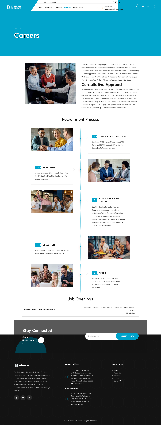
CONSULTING (145, 6)
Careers (67, 8)
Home (39, 8)
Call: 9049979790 (48, 2)
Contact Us (78, 8)
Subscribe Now (127, 336)
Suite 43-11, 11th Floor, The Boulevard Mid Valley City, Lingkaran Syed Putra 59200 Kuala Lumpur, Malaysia (82, 397)
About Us (48, 8)
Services (58, 8)
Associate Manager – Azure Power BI (39, 309)
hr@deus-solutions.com (114, 9)
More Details (131, 313)
